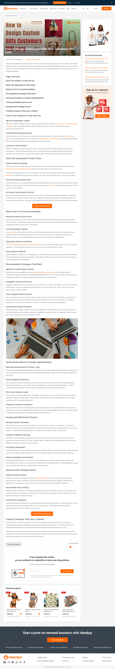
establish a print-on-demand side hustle (18, 169)
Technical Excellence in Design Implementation (25, 98)
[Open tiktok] (16, 662)
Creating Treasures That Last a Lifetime (22, 111)
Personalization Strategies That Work (21, 93)
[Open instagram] (9, 662)
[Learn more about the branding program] (21, 614)
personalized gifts (43, 478)
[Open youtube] (13, 662)
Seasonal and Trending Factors (18, 106)
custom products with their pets (49, 139)
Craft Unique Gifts (42, 206)
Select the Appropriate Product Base (20, 85)
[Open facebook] (5, 662)
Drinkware (52, 185)
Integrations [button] (44, 8)
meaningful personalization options (44, 272)
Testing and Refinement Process (19, 102)
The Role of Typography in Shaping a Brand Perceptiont (23, 245)
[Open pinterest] (20, 662)
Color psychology (11, 232)
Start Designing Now (42, 513)
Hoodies (8, 175)
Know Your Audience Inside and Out (20, 80)
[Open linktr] (24, 662)
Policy (67, 575)
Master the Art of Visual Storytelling (20, 89)
